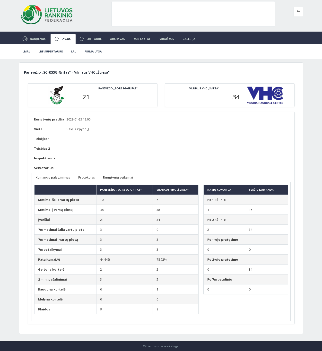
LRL (73, 51)
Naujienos (34, 38)
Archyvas (117, 39)
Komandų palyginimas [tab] (52, 177)
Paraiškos (166, 39)
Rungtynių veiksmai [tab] (118, 177)
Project (47, 14)
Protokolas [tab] (86, 177)
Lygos (62, 38)
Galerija (189, 39)
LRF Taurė (90, 38)
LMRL (26, 51)
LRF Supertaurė (51, 51)
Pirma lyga (93, 51)
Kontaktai (141, 39)
